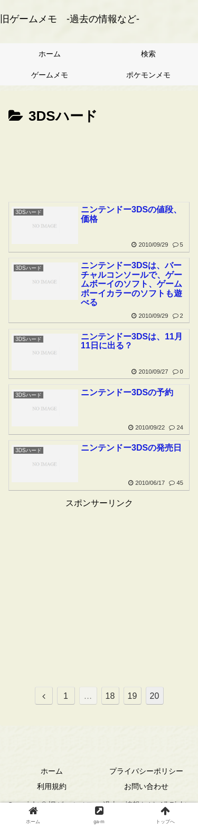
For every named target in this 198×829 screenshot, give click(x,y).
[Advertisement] (99, 160)
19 (132, 695)
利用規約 (52, 786)
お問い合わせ (146, 786)
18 (110, 695)
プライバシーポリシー (146, 771)
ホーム (52, 771)
